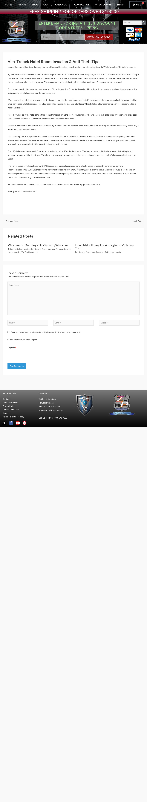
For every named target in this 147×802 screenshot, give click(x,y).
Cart (46, 4)
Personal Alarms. (93, 184)
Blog (35, 4)
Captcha (12, 348)
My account (103, 4)
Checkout (62, 4)
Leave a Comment (16, 67)
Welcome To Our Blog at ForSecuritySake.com (38, 245)
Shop (120, 4)
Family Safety (24, 249)
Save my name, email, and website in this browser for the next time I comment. (45, 332)
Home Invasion (74, 67)
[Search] (144, 22)
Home (8, 4)
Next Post (138, 221)
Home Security (88, 67)
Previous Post (10, 221)
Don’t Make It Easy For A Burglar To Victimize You (104, 246)
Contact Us (81, 4)
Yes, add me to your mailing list (22, 339)
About (22, 4)
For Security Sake (33, 67)
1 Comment (13, 249)
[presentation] (28, 355)
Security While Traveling (107, 67)
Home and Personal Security (54, 67)
